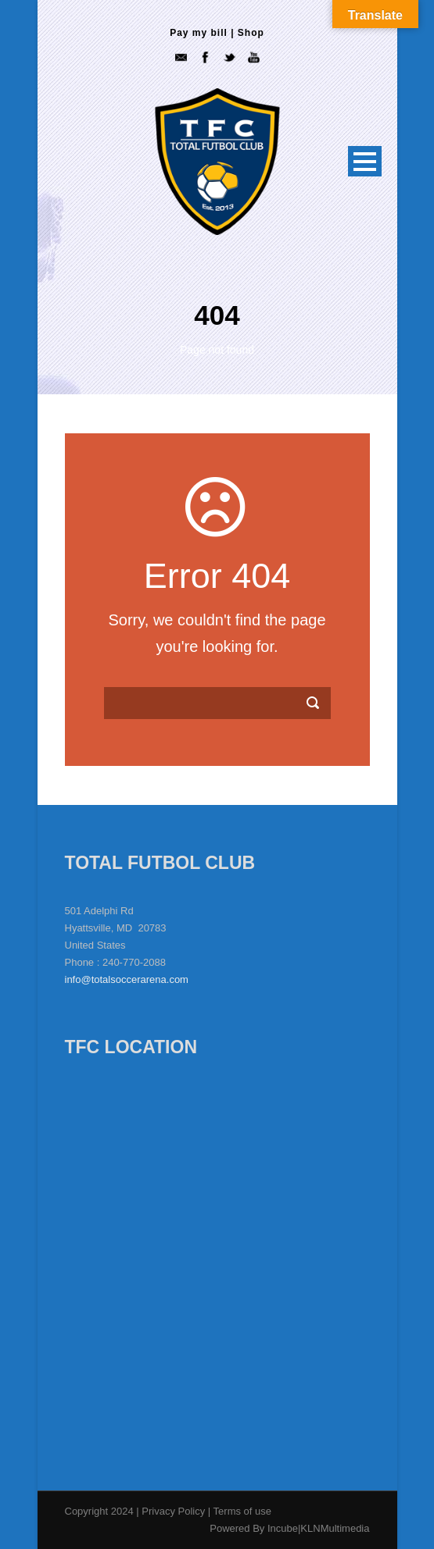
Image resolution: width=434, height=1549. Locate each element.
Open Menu (365, 161)
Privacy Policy (175, 1511)
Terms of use (242, 1511)
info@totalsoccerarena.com (126, 979)
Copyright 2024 (99, 1511)
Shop (251, 32)
